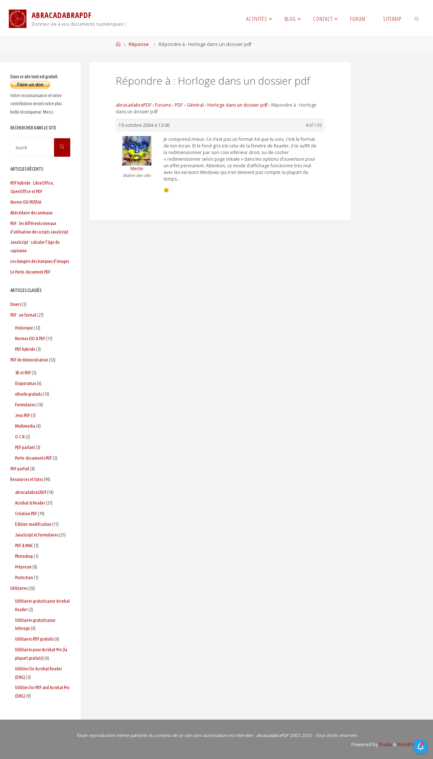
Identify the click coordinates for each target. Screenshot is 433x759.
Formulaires (25, 404)
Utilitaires (19, 588)
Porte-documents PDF (33, 457)
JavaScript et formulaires (36, 534)
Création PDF (26, 513)
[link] (417, 18)
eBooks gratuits (28, 393)
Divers (15, 304)
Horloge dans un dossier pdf (237, 105)
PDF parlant (25, 447)
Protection (24, 577)
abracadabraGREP (30, 492)
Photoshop (24, 556)
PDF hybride (25, 349)
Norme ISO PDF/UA (25, 201)
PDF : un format (23, 314)
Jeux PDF (22, 415)
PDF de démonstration (29, 359)
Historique (24, 327)
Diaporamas (25, 383)
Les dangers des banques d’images (39, 261)
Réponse (139, 44)
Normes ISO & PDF (30, 338)
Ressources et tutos (26, 479)
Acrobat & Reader (30, 502)
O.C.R (20, 436)
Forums (163, 105)
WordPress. (410, 744)
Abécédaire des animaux (31, 212)
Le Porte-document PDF (30, 271)
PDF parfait (19, 468)
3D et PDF (23, 372)
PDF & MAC (24, 545)
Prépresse (23, 566)
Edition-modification (33, 524)
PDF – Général (189, 105)
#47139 (314, 125)
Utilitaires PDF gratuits (34, 638)
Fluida (384, 744)
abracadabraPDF (133, 105)
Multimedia (25, 425)
